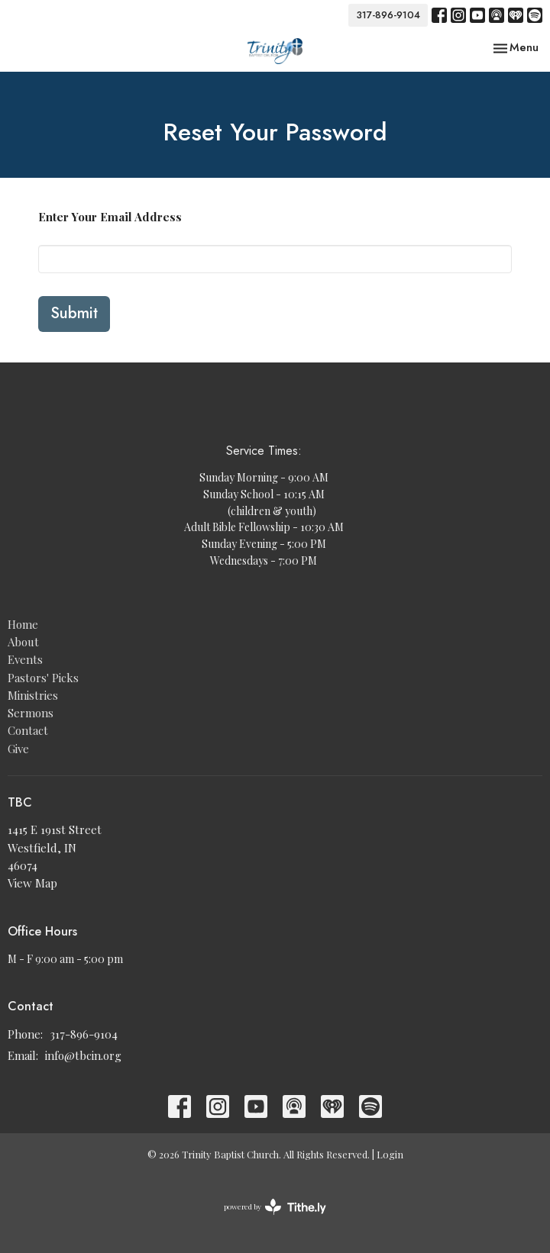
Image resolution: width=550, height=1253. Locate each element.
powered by (275, 1207)
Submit (74, 313)
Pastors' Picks (43, 677)
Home (23, 624)
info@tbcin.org (83, 1055)
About (23, 641)
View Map (32, 883)
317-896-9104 (388, 15)
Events (25, 659)
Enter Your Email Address (110, 216)
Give (18, 748)
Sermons (30, 712)
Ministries (33, 695)
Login (390, 1154)
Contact (28, 730)
